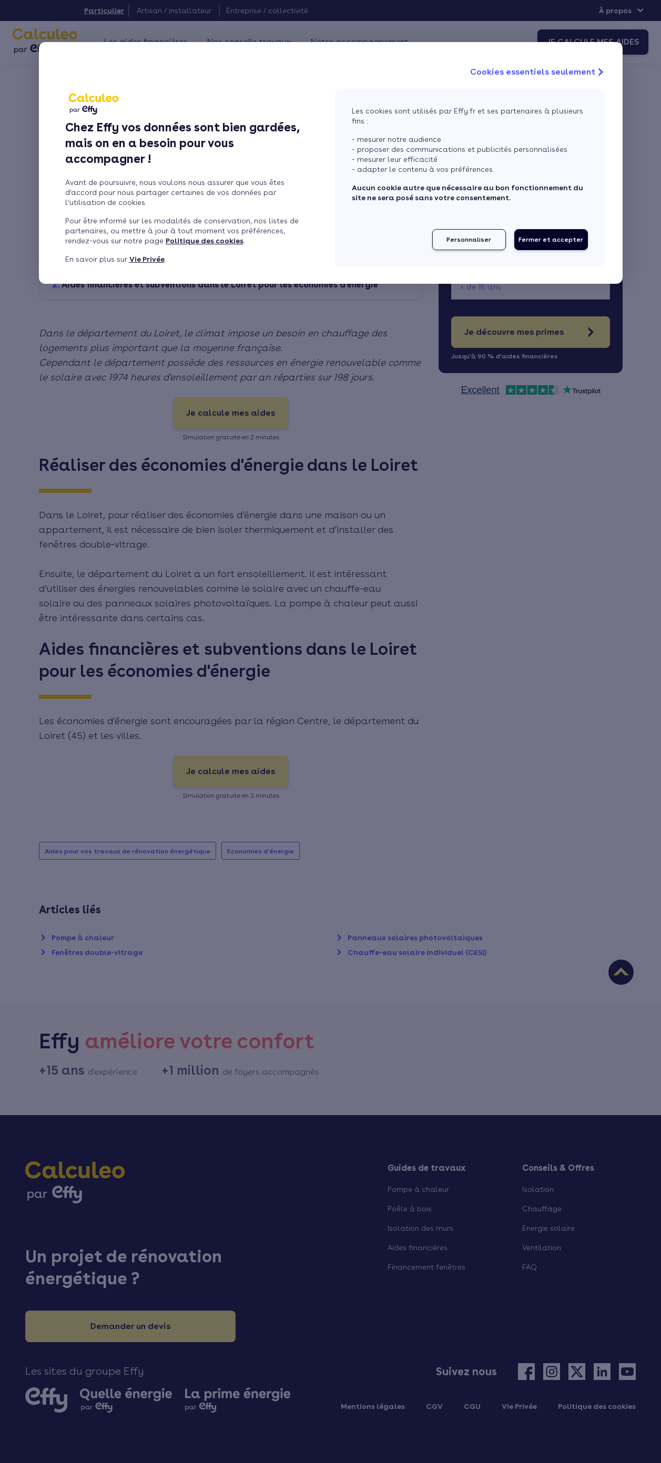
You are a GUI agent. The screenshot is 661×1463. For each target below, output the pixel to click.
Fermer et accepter (550, 239)
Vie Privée (147, 259)
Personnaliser (468, 239)
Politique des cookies (204, 240)
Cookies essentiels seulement (538, 72)
